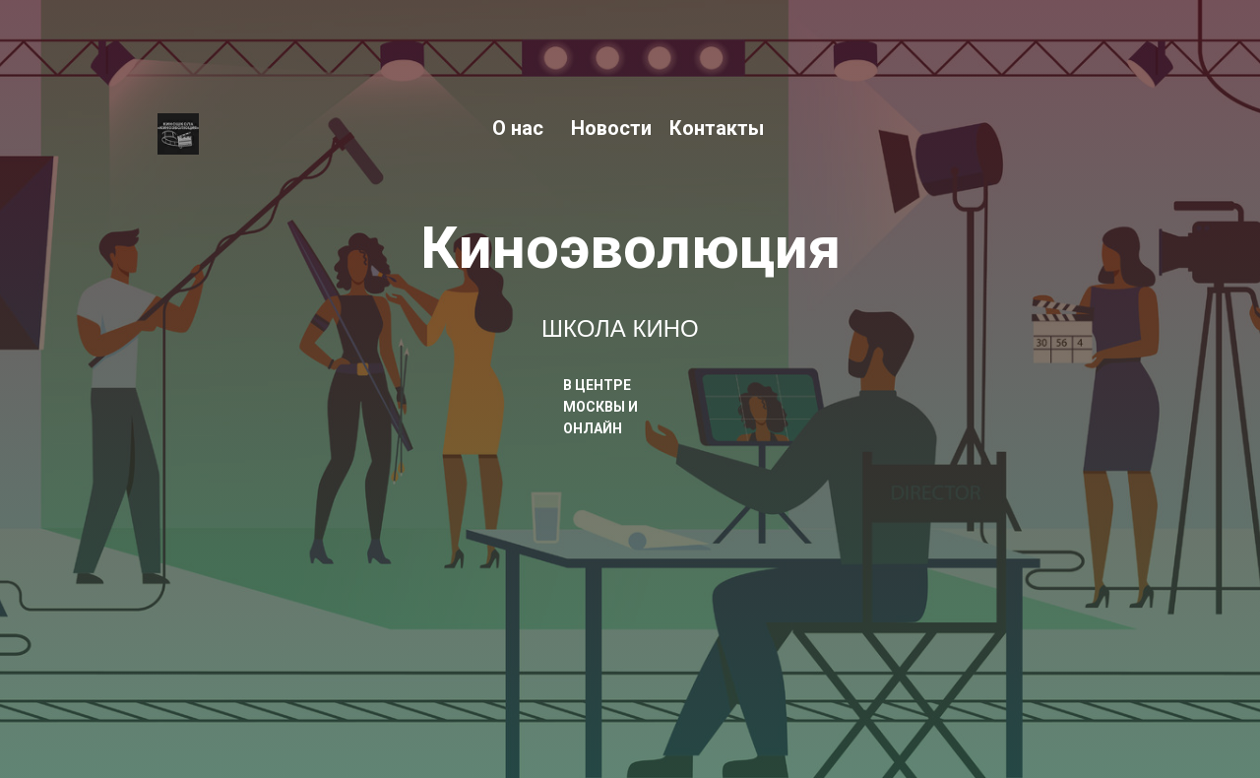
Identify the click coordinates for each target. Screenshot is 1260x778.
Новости (611, 128)
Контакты (716, 128)
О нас (517, 128)
